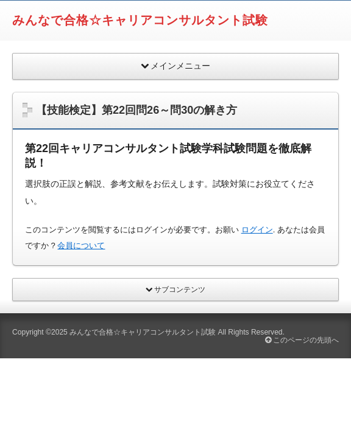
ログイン (257, 229)
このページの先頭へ (302, 340)
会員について (81, 245)
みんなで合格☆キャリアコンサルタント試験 (140, 20)
